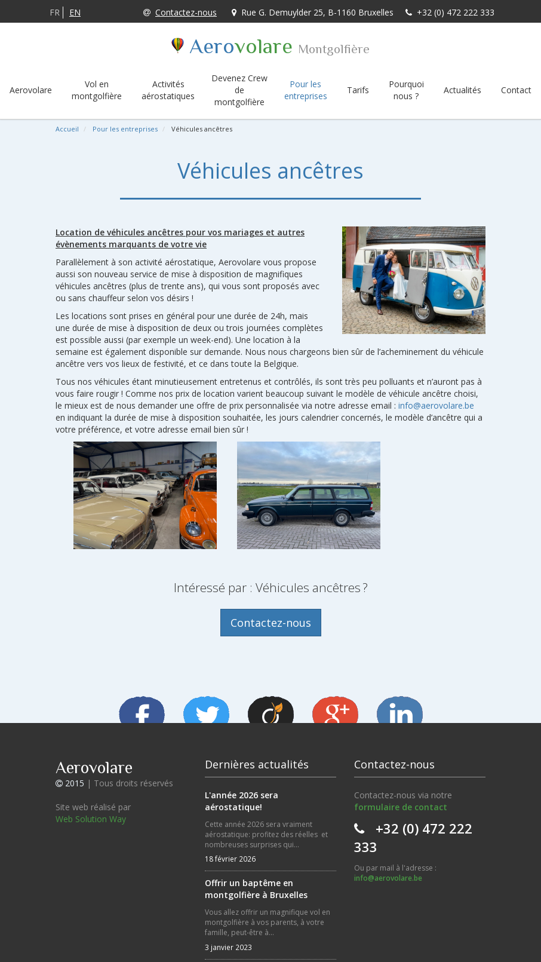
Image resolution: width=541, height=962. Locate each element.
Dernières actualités (257, 764)
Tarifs (358, 90)
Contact (516, 90)
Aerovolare (31, 90)
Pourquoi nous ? (406, 90)
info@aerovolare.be (436, 405)
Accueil (67, 128)
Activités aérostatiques (168, 90)
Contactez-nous (180, 12)
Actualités (462, 90)
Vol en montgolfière (97, 90)
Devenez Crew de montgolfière (239, 90)
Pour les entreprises (305, 90)
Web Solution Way (91, 819)
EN (75, 12)
